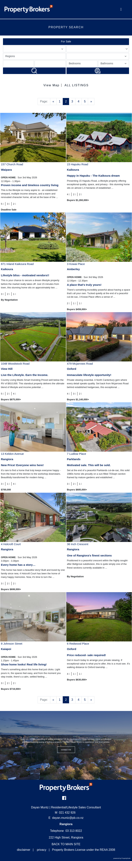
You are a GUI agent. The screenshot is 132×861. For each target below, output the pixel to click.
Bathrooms (114, 64)
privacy (41, 849)
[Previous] (53, 101)
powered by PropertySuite (122, 858)
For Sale (66, 41)
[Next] (91, 101)
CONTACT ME (66, 750)
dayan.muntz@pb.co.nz (67, 817)
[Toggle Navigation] (121, 9)
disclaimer (23, 849)
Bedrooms (75, 63)
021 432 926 (65, 812)
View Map (51, 85)
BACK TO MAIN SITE (66, 844)
